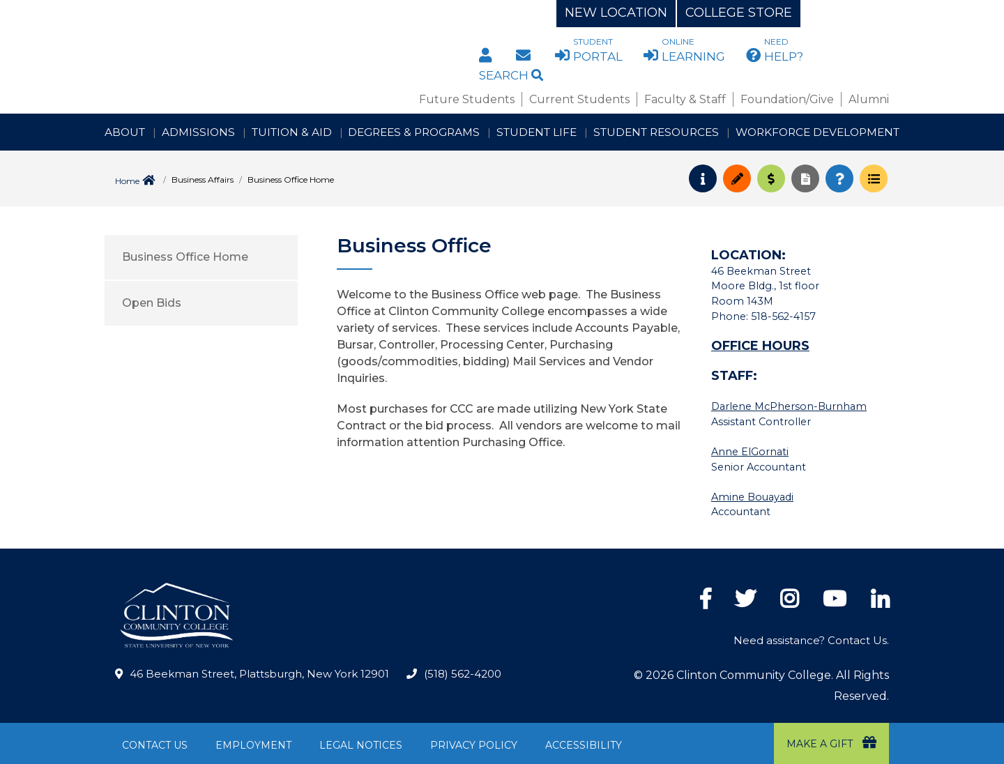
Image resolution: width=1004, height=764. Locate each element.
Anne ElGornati (750, 451)
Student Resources (656, 132)
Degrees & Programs (414, 132)
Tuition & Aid (292, 132)
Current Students (579, 99)
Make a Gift (831, 742)
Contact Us (155, 745)
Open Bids (151, 303)
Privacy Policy (473, 745)
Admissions (198, 132)
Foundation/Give (787, 99)
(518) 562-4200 (462, 673)
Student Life (536, 132)
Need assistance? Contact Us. (811, 640)
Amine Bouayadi (752, 497)
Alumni (869, 99)
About (125, 132)
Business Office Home (185, 256)
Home (127, 181)
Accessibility (583, 745)
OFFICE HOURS (760, 345)
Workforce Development (817, 132)
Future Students (467, 99)
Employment (253, 745)
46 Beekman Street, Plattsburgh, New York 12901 (259, 673)
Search (511, 75)
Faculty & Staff (685, 99)
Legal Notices (360, 745)
